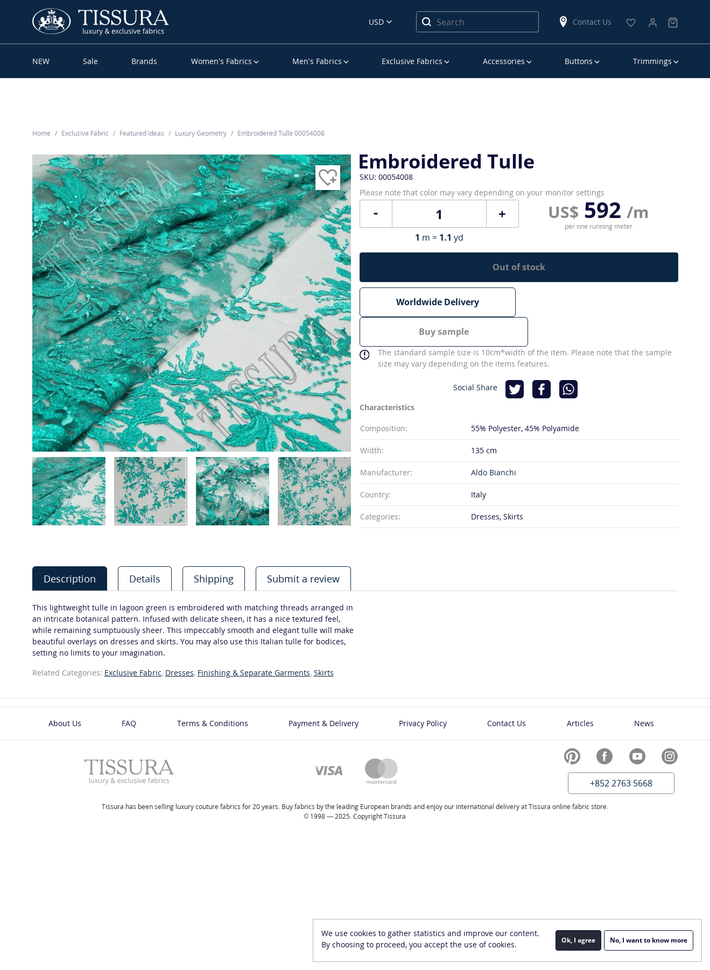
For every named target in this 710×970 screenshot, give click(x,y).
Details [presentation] (144, 578)
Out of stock (519, 274)
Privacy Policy (423, 723)
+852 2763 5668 (621, 783)
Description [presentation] (70, 578)
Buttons (579, 61)
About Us (64, 723)
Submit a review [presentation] (303, 578)
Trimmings (652, 61)
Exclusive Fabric (132, 672)
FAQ (129, 723)
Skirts (324, 672)
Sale (90, 61)
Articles (580, 723)
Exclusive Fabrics (412, 61)
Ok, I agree (578, 940)
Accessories (504, 61)
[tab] (69, 578)
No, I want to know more (648, 940)
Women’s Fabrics (221, 61)
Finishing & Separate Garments (254, 672)
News (644, 723)
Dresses (179, 672)
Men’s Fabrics (317, 61)
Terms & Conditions (212, 723)
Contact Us (584, 22)
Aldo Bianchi (493, 470)
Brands (144, 61)
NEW (41, 61)
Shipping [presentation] (214, 578)
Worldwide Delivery (437, 313)
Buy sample (600, 313)
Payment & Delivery (323, 723)
